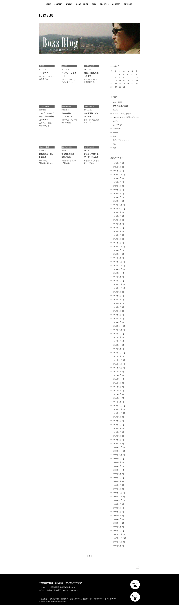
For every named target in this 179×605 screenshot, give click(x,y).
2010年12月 (117, 405)
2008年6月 (117, 515)
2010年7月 (117, 425)
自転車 (115, 133)
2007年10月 (117, 542)
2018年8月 (117, 216)
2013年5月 (117, 307)
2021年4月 (117, 171)
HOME (48, 4)
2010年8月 (117, 421)
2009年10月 (117, 455)
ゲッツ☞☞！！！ (46, 73)
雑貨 (114, 148)
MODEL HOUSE (82, 4)
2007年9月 (117, 546)
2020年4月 (117, 186)
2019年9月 (117, 193)
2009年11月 (117, 451)
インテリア (117, 125)
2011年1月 (117, 402)
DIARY (115, 110)
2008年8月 (117, 508)
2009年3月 (117, 481)
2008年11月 (117, 496)
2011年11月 (117, 364)
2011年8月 (117, 375)
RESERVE (128, 4)
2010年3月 (117, 436)
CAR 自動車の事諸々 (121, 106)
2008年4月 (117, 523)
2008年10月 (117, 500)
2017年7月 (117, 243)
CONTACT (116, 4)
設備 (114, 136)
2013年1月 (117, 322)
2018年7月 (117, 220)
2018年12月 (117, 205)
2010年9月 (117, 417)
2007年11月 (117, 538)
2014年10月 (117, 269)
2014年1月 (117, 280)
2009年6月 (117, 470)
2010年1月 (117, 443)
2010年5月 (117, 428)
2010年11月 (117, 409)
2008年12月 (117, 493)
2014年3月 (117, 273)
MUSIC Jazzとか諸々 (122, 114)
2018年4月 (117, 228)
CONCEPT (58, 4)
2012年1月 (117, 356)
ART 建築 (117, 102)
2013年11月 (117, 288)
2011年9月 (117, 371)
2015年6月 (117, 250)
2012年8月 (117, 333)
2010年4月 (117, 432)
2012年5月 (117, 345)
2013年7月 (117, 299)
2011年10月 (117, 368)
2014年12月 (117, 262)
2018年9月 (117, 212)
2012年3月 (117, 349)
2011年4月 (117, 390)
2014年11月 (117, 265)
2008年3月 (117, 527)
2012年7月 (117, 337)
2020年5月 (117, 182)
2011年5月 (117, 387)
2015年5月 (117, 254)
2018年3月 (117, 231)
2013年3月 (117, 315)
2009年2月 (117, 485)
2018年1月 (117, 239)
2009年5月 (117, 474)
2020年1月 (117, 190)
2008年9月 (117, 504)
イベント (116, 121)
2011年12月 (117, 360)
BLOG (94, 4)
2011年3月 (117, 394)
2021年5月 (117, 167)
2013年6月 (117, 303)
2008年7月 (117, 512)
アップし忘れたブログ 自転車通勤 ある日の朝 (47, 116)
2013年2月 (117, 318)
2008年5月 (117, 519)
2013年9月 (117, 292)
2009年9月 (117, 458)
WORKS (69, 4)
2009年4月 (117, 478)
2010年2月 (117, 440)
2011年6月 (117, 383)
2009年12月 (117, 447)
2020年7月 (117, 178)
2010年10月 (117, 413)
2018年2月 (117, 235)
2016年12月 (117, 246)
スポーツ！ (117, 129)
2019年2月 (117, 197)
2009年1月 (117, 489)
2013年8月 (117, 296)
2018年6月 (117, 224)
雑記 (114, 144)
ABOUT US (104, 4)
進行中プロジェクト (121, 140)
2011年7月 (117, 379)
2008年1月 (117, 530)
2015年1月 (117, 258)
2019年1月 (117, 201)
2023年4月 (117, 163)
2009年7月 (117, 466)
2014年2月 (117, 277)
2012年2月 (117, 353)
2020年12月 (117, 174)
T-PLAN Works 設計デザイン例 (126, 117)
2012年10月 (117, 330)
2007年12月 (117, 534)
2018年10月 (117, 208)
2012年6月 (117, 341)
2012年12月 (117, 326)
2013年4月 (117, 311)
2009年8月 (117, 462)
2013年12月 (117, 284)
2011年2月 (117, 398)
